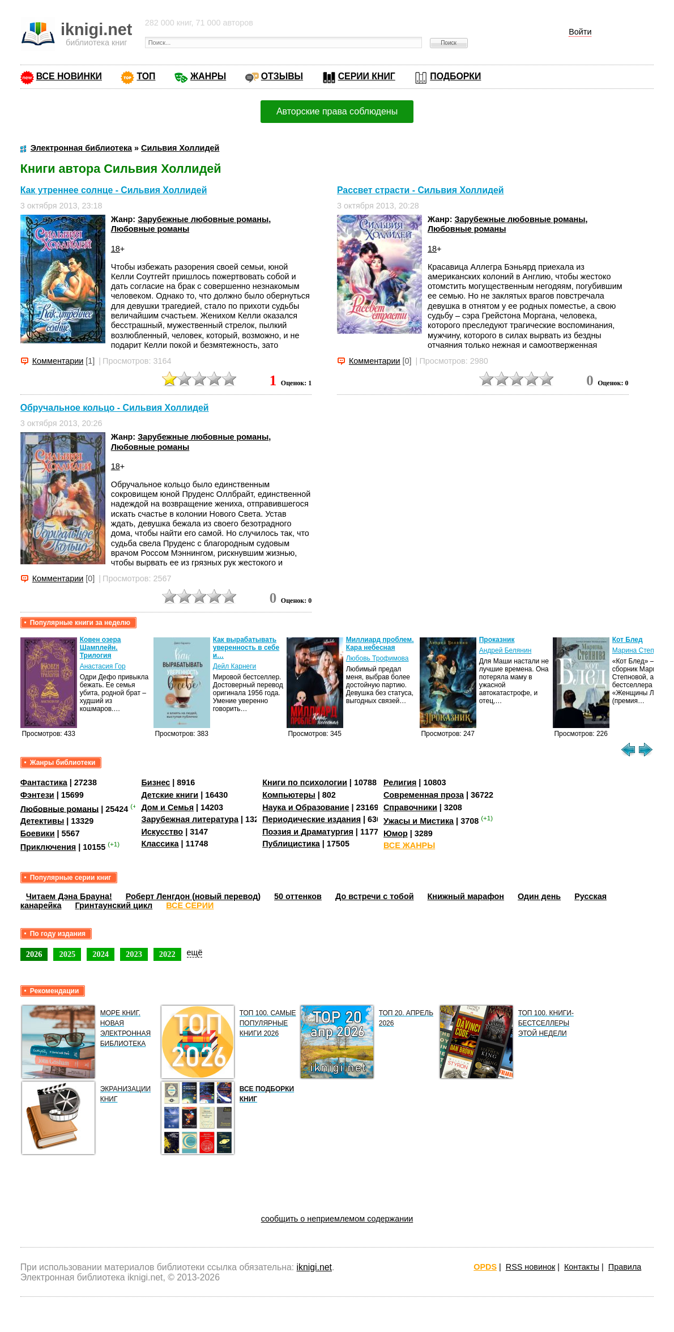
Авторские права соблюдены (337, 111)
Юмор (395, 833)
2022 (167, 954)
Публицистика (291, 843)
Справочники (410, 807)
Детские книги (169, 794)
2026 (34, 954)
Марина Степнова (640, 650)
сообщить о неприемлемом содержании (337, 1218)
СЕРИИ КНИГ (366, 76)
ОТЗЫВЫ (282, 76)
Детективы (42, 820)
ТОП (145, 76)
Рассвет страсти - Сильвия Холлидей (420, 190)
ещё (195, 952)
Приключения (48, 847)
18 (115, 248)
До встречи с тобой (374, 896)
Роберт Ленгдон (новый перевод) (193, 896)
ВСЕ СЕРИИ (190, 905)
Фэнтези (37, 794)
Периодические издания (311, 819)
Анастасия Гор (103, 666)
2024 (100, 954)
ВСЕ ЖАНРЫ (409, 845)
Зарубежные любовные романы (203, 219)
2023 (134, 954)
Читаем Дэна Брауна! (69, 896)
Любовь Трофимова (377, 658)
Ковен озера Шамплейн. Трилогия (100, 647)
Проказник (497, 640)
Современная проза (423, 794)
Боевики (37, 833)
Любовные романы (150, 228)
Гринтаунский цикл (113, 905)
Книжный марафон (466, 896)
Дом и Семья (167, 807)
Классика (159, 843)
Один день (539, 896)
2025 (67, 954)
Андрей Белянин (505, 650)
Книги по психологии (304, 782)
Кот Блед (627, 640)
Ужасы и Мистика (418, 820)
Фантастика (43, 782)
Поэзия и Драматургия (307, 831)
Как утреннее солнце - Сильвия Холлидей (113, 190)
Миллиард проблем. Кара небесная (380, 644)
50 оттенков (298, 896)
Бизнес (155, 782)
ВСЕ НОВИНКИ (69, 76)
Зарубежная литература (189, 819)
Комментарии (58, 360)
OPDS (485, 1266)
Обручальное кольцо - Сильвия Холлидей (114, 407)
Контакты (581, 1266)
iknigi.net (314, 1267)
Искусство (162, 831)
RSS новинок (530, 1266)
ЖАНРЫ (208, 76)
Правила (624, 1266)
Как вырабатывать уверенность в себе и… (246, 647)
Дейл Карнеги (235, 666)
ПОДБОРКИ (455, 76)
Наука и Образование (305, 807)
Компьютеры (288, 794)
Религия (399, 782)
